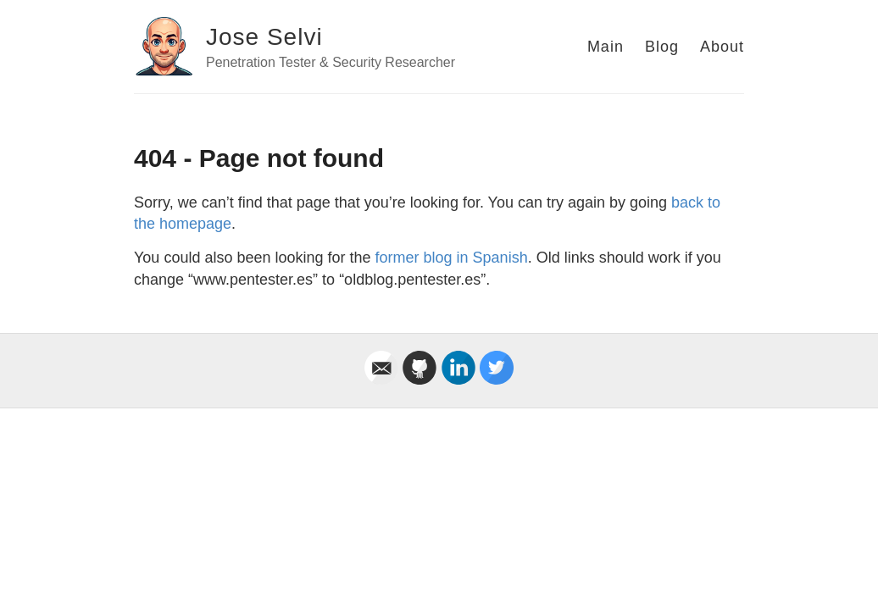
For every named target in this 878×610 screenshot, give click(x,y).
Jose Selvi (264, 37)
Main (605, 46)
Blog (662, 46)
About (722, 46)
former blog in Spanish (451, 257)
